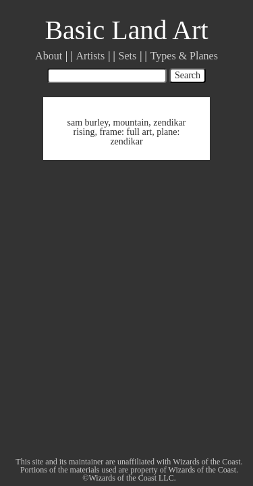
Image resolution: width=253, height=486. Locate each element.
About (48, 55)
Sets (128, 55)
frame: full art (125, 132)
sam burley (87, 122)
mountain (130, 122)
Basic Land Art (126, 30)
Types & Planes (184, 55)
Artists (90, 55)
